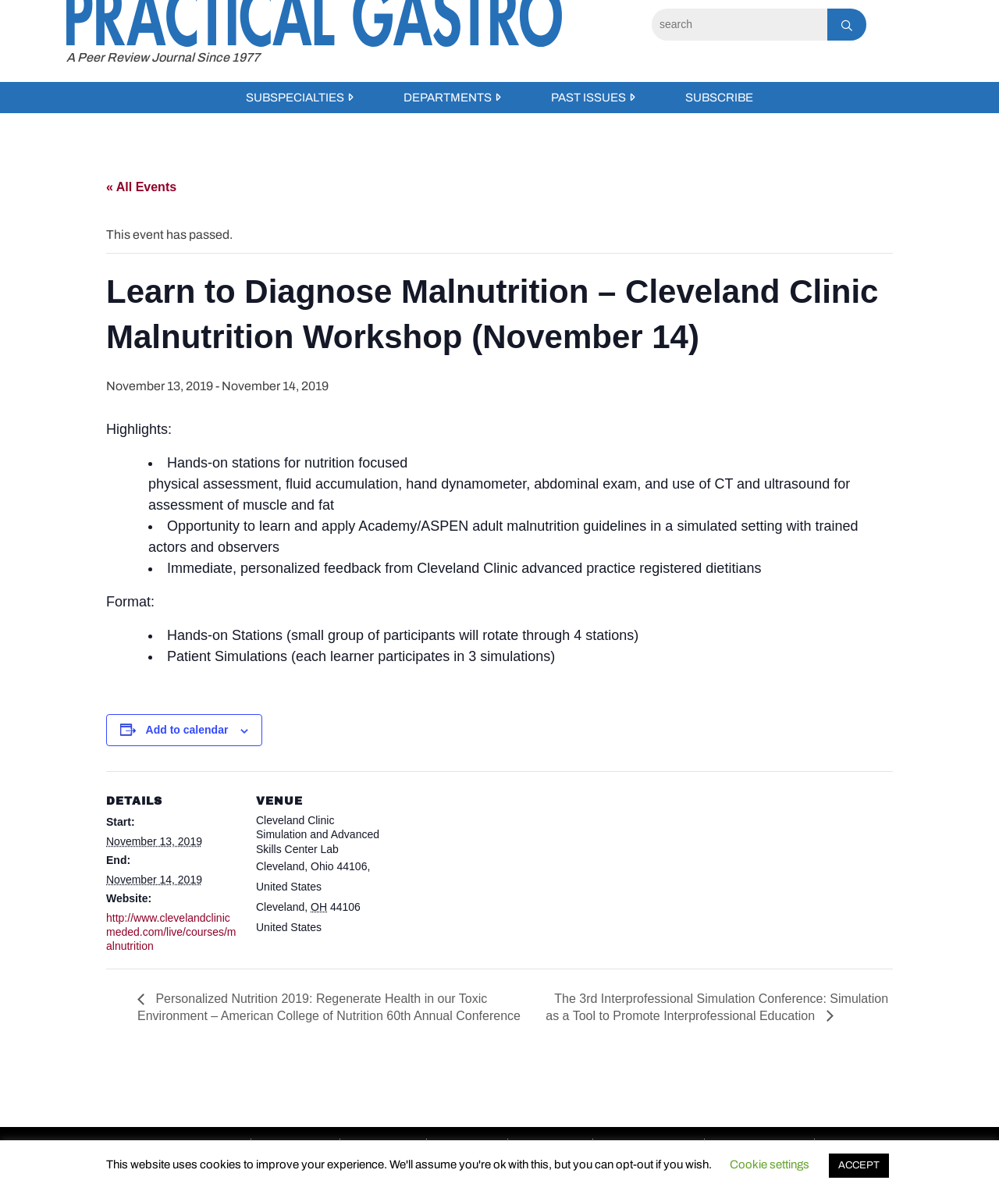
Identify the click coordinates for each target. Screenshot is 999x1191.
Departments (448, 97)
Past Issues (588, 97)
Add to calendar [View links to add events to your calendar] (187, 729)
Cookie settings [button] (769, 1164)
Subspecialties (295, 97)
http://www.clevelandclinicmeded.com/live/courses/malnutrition (171, 932)
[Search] (739, 25)
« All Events (141, 187)
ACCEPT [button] (859, 1165)
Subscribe (719, 97)
